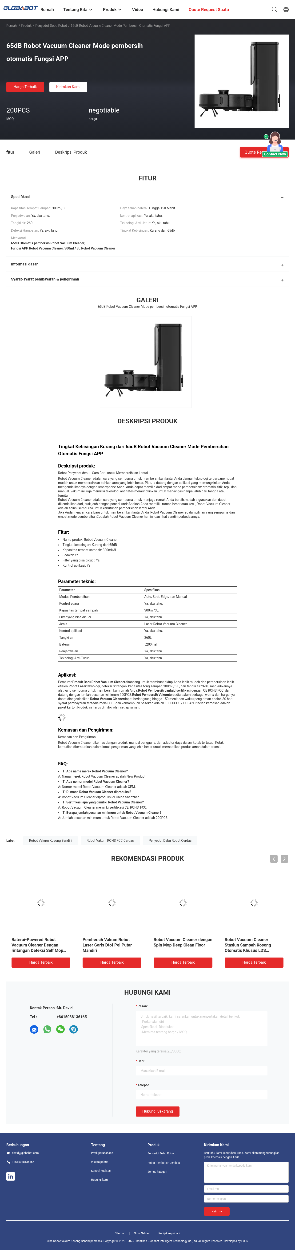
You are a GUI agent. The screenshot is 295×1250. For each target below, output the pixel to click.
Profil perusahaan (102, 1153)
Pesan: (143, 1006)
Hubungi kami (99, 1179)
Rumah (11, 25)
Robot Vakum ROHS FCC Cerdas (110, 840)
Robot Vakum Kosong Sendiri (50, 840)
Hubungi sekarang (157, 1111)
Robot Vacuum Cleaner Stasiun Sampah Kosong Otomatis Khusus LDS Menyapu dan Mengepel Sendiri (248, 950)
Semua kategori (157, 1171)
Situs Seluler (142, 1233)
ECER (244, 1241)
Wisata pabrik (99, 1162)
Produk (26, 25)
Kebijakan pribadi (169, 1233)
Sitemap (120, 1233)
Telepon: (144, 1085)
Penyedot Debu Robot (51, 25)
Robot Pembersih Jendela (164, 1162)
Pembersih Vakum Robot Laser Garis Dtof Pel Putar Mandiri (107, 945)
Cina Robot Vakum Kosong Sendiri (68, 1241)
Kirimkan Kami (68, 87)
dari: (141, 1061)
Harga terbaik (25, 87)
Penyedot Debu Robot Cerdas (170, 840)
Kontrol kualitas (101, 1170)
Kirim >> (217, 1211)
